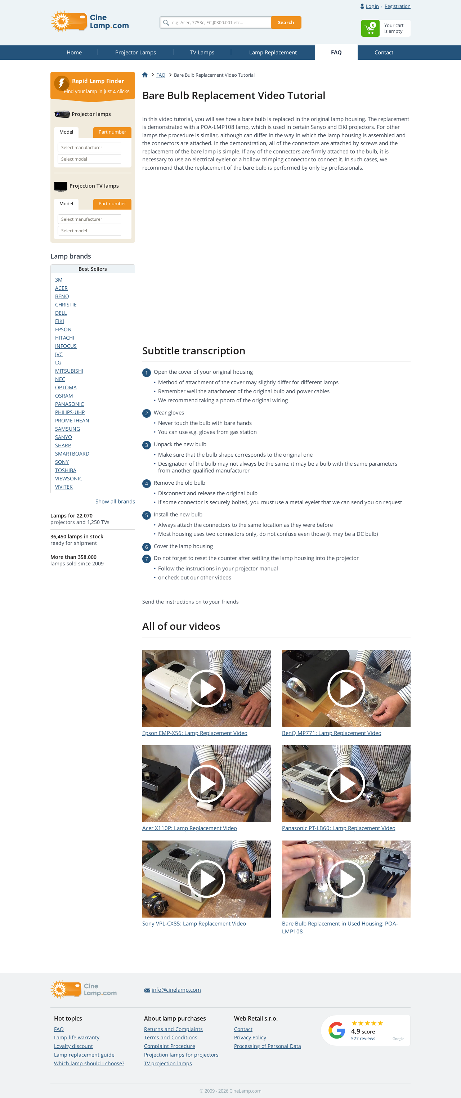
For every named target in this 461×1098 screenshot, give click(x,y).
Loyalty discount (73, 1046)
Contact (243, 1029)
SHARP (63, 445)
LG (58, 362)
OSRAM (64, 395)
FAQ (59, 1029)
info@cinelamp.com (176, 989)
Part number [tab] (112, 132)
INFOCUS (66, 345)
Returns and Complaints (173, 1029)
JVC (59, 354)
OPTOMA (66, 387)
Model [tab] (66, 132)
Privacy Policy (250, 1037)
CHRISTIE (66, 304)
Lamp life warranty (76, 1037)
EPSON (63, 329)
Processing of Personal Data (267, 1046)
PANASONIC (69, 403)
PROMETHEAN (72, 420)
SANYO (63, 437)
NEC (60, 379)
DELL (61, 312)
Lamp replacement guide (84, 1054)
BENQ (62, 296)
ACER (61, 287)
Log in (372, 6)
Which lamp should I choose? (89, 1063)
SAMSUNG (67, 428)
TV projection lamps (168, 1063)
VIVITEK (64, 486)
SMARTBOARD (72, 453)
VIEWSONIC (68, 478)
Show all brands (115, 501)
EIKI (59, 321)
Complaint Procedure (169, 1046)
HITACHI (64, 337)
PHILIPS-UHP (70, 412)
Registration (398, 6)
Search (286, 22)
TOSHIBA (65, 470)
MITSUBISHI (69, 370)
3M (59, 279)
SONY (62, 461)
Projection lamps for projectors (181, 1054)
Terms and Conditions (170, 1037)
